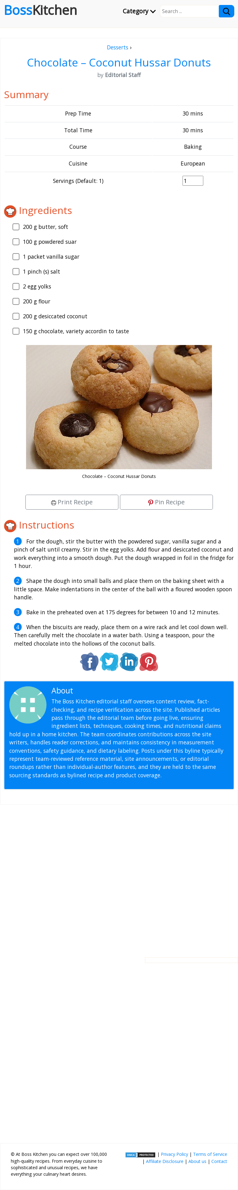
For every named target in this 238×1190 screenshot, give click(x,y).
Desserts (117, 47)
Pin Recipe (166, 502)
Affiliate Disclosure (164, 1161)
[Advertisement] (119, 876)
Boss (40, 10)
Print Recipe (72, 502)
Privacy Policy (174, 1154)
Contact (219, 1161)
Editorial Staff (99, 690)
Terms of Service (210, 1154)
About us (197, 1161)
